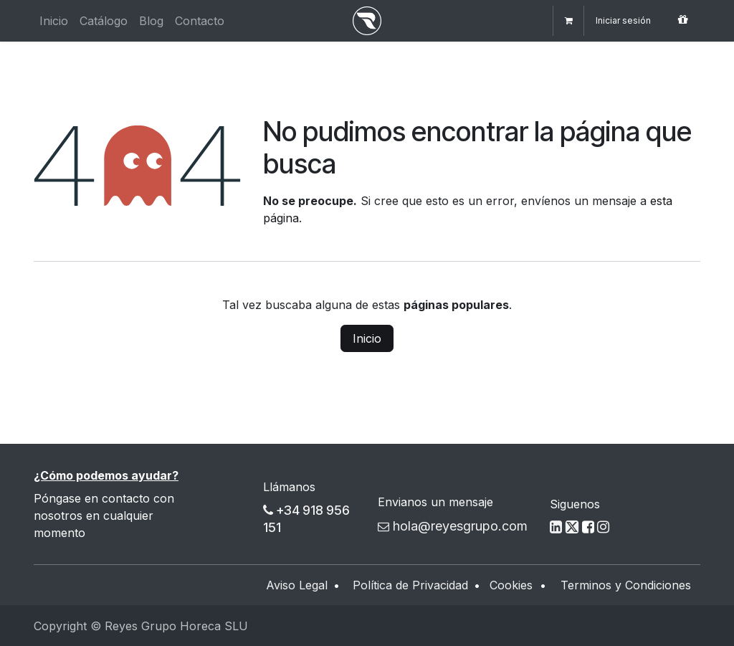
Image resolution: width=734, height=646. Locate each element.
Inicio (367, 338)
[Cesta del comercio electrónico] (568, 21)
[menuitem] (54, 20)
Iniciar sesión (623, 20)
